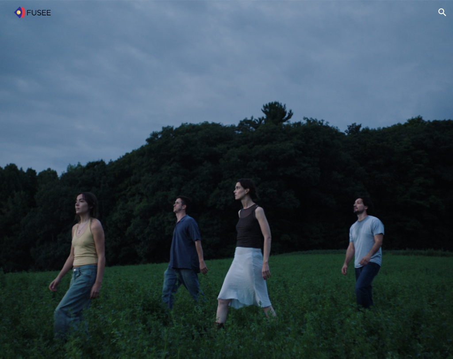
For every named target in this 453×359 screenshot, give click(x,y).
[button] (442, 12)
